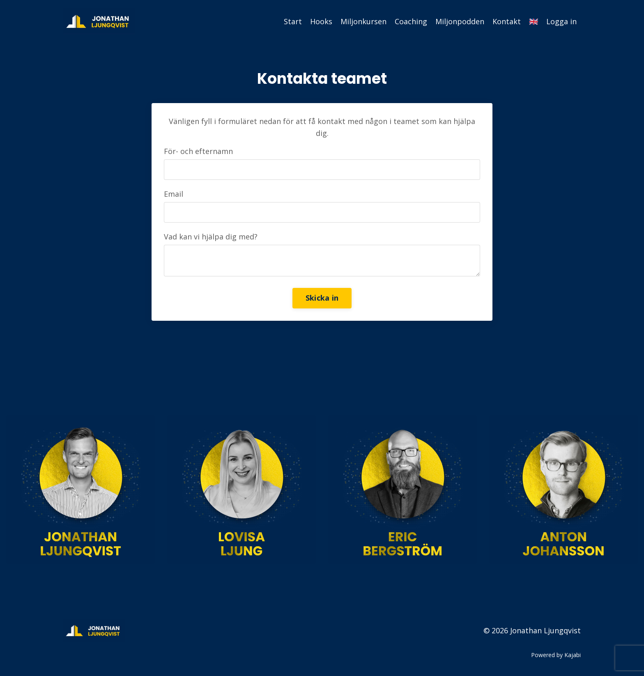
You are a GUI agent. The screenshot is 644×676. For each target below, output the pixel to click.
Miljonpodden (459, 21)
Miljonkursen (363, 21)
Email (173, 194)
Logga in (561, 21)
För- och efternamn (198, 151)
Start (293, 21)
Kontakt (506, 21)
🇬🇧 (533, 21)
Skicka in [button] (322, 298)
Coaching (411, 21)
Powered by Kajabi (556, 655)
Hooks (321, 21)
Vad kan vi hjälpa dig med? (211, 236)
